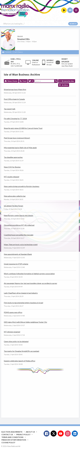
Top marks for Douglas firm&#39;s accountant (21, 351)
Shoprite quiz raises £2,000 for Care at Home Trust (23, 128)
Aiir (19, 446)
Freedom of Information (13, 440)
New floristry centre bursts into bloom (18, 215)
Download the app (50, 63)
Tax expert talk (9, 109)
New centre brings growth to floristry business (21, 186)
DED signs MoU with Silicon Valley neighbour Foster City (25, 322)
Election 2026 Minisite (11, 432)
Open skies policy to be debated (16, 341)
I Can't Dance (18, 52)
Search (73, 24)
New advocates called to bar (15, 196)
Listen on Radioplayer (36, 63)
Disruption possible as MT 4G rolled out (19, 225)
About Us (30, 432)
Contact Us (7, 434)
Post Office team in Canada (14, 99)
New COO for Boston (12, 167)
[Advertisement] (42, 394)
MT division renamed (12, 332)
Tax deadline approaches (13, 157)
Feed (25, 81)
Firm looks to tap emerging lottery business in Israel (23, 303)
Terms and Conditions (12, 437)
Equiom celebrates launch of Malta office (19, 361)
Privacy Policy (23, 434)
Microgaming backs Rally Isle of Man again (20, 148)
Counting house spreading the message (18, 235)
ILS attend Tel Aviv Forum (13, 206)
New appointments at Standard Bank (18, 254)
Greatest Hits (23, 39)
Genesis (8, 52)
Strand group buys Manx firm (15, 89)
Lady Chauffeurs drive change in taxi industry (21, 293)
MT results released (11, 177)
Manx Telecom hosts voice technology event (21, 244)
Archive (65, 85)
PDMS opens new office (13, 312)
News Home (12, 81)
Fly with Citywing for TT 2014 (15, 118)
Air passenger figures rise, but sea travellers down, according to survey (30, 283)
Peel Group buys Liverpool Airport (17, 138)
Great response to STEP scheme (16, 264)
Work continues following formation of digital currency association (29, 274)
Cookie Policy (8, 442)
